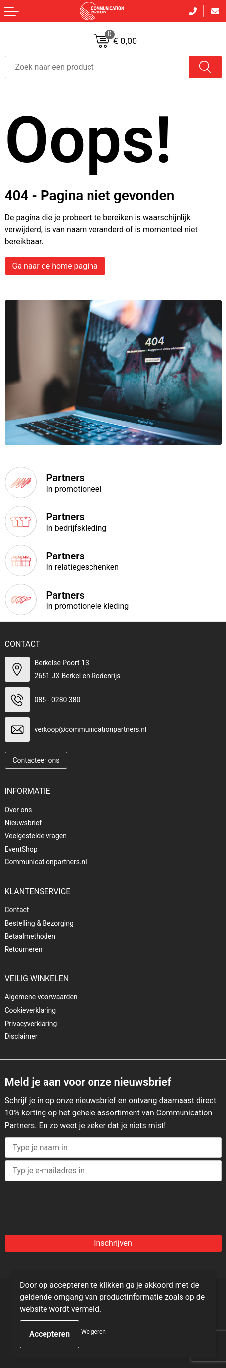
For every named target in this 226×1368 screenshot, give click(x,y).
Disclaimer (21, 1036)
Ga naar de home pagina (55, 266)
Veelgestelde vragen (36, 836)
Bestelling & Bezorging (39, 923)
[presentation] (85, 1205)
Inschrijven (113, 1243)
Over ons (18, 809)
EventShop (21, 849)
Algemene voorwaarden (41, 997)
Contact (17, 910)
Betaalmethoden (30, 936)
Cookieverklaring (30, 1010)
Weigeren (93, 1331)
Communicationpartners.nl (46, 862)
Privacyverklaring (31, 1023)
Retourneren (24, 949)
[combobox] (97, 67)
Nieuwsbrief (23, 823)
